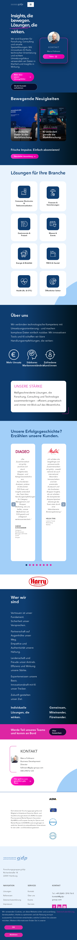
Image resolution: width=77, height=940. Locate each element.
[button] (13, 124)
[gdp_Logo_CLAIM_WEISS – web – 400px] (17, 4)
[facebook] (54, 907)
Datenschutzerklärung (65, 912)
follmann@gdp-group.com (31, 767)
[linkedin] (59, 907)
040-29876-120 (27, 771)
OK (13, 927)
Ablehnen (13, 935)
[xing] (64, 907)
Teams (53, 56)
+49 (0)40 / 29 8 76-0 (65, 893)
